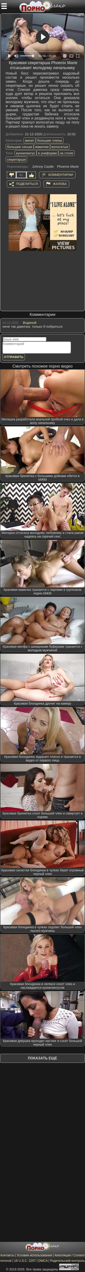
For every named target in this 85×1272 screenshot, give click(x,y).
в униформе (47, 153)
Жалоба (60, 183)
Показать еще (42, 1058)
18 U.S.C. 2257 (25, 1260)
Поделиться (27, 183)
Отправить (14, 357)
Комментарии (60, 174)
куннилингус (25, 153)
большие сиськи (19, 147)
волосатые (59, 147)
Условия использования (34, 1255)
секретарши (16, 159)
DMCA (42, 1260)
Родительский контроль (67, 1260)
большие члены (49, 140)
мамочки (42, 147)
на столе (66, 153)
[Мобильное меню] (4, 6)
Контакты (7, 1255)
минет (29, 140)
